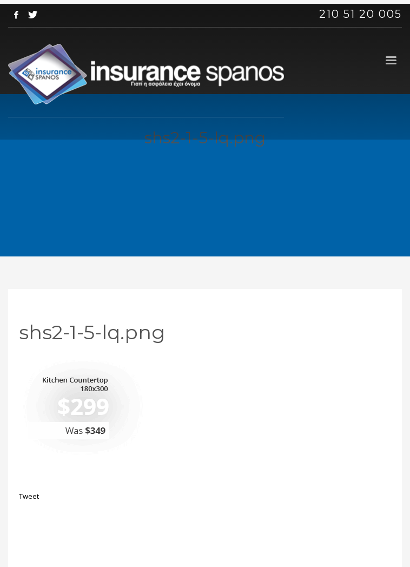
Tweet (29, 496)
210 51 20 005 (360, 14)
